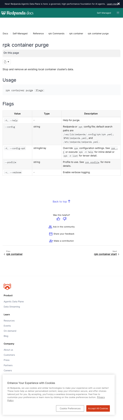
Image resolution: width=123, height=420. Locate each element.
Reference (38, 33)
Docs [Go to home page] (5, 33)
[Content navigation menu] (3, 21)
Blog (6, 336)
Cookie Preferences (70, 408)
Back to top (60, 201)
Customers (9, 355)
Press (6, 360)
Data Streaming (12, 306)
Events (7, 325)
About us (8, 350)
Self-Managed (20, 33)
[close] (119, 4)
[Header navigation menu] (118, 13)
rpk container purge (98, 33)
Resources (9, 320)
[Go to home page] (17, 13)
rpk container (76, 33)
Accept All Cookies (98, 408)
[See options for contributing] (61, 241)
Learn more (112, 4)
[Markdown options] (7, 61)
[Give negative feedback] (65, 219)
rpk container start (105, 254)
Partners (8, 365)
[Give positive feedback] (58, 219)
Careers (8, 370)
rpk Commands (56, 33)
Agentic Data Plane (14, 301)
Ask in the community (61, 227)
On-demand (10, 331)
